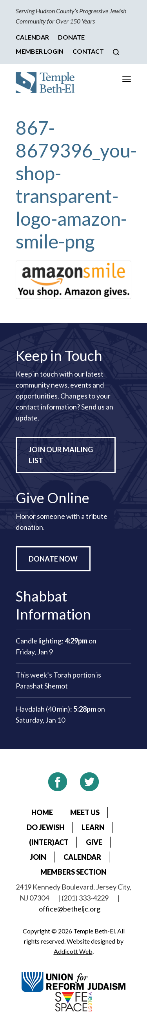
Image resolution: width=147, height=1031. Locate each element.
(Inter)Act (49, 842)
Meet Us (85, 812)
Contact (88, 51)
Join (38, 857)
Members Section (73, 872)
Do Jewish (45, 827)
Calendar (32, 37)
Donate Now (53, 558)
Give (94, 842)
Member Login (40, 51)
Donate (71, 37)
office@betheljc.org (69, 908)
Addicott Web (73, 951)
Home (42, 812)
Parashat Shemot (42, 685)
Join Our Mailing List (61, 455)
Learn (93, 827)
